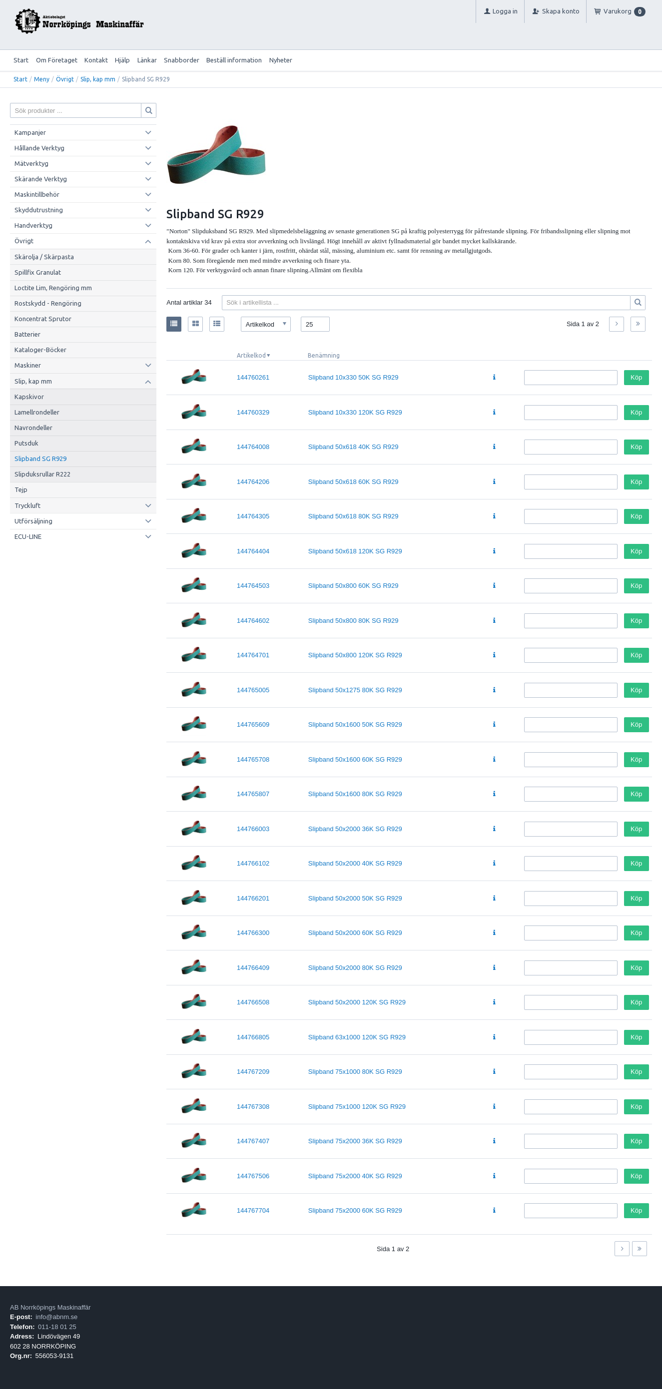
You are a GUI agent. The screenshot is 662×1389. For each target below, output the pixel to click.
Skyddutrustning (38, 209)
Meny (41, 79)
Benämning (324, 355)
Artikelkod (251, 355)
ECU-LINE (27, 536)
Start (20, 59)
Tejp (20, 489)
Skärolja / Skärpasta (44, 256)
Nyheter (280, 59)
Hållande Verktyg (39, 147)
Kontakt (96, 59)
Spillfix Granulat (37, 272)
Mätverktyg (31, 163)
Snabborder (181, 59)
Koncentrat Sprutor (42, 318)
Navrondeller (33, 427)
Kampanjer (30, 132)
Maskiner (27, 365)
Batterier (27, 334)
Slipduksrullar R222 (42, 473)
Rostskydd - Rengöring (47, 303)
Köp (636, 377)
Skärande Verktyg (40, 178)
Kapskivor (29, 396)
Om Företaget (56, 59)
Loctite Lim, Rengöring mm (53, 287)
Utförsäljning (33, 520)
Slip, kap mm (97, 79)
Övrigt (65, 79)
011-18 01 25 (57, 1327)
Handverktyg (33, 225)
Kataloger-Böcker (40, 349)
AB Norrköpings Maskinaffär (50, 1307)
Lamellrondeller (36, 412)
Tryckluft (27, 505)
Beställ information (234, 59)
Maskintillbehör (36, 194)
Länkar (147, 59)
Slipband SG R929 (40, 458)
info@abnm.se (56, 1317)
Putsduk (26, 443)
